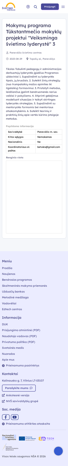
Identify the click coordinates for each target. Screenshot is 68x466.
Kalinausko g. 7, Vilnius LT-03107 (23, 380)
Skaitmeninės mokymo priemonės (24, 285)
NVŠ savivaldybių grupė (20, 401)
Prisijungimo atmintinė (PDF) (21, 330)
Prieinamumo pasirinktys (20, 365)
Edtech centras (12, 309)
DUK (5, 324)
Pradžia (7, 268)
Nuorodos (8, 354)
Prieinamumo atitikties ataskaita (26, 423)
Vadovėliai (9, 303)
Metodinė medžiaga (15, 297)
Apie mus (8, 359)
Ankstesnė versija (15, 395)
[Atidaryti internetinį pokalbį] (58, 451)
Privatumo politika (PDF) (18, 342)
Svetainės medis (13, 348)
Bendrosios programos (17, 279)
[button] (35, 7)
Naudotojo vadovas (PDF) (19, 336)
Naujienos (8, 274)
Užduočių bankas (13, 291)
